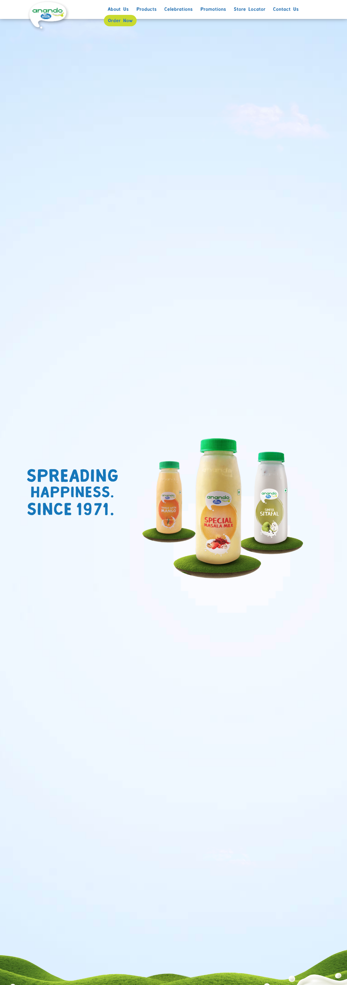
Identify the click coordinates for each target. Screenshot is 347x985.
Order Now (120, 20)
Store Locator (249, 9)
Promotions (213, 9)
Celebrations (178, 9)
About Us (118, 9)
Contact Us (286, 9)
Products (146, 9)
